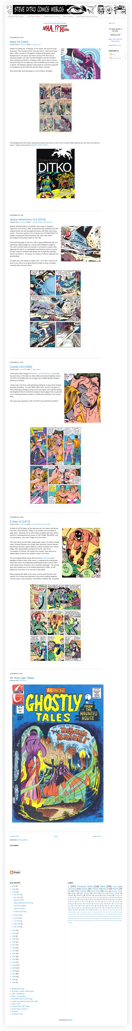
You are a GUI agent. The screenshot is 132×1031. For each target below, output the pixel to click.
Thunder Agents (99, 903)
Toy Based (99, 897)
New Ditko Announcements (87, 16)
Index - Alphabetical (18, 994)
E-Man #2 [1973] (20, 521)
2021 (14, 933)
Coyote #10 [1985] (21, 366)
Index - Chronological (19, 996)
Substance (106, 920)
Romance (80, 903)
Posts (112, 54)
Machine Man (116, 897)
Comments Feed (17, 1014)
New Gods (117, 916)
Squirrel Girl (93, 920)
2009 (14, 968)
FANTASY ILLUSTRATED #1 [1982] (44, 373)
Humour (70, 895)
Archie (79, 901)
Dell (98, 906)
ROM (101, 899)
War (93, 910)
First (39, 44)
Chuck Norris (102, 912)
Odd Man (78, 918)
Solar (118, 908)
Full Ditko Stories (33, 16)
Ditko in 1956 (16, 1004)
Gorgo (97, 914)
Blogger (69, 1020)
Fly (119, 906)
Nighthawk (71, 918)
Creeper (83, 906)
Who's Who (115, 899)
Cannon (76, 906)
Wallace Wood (85, 910)
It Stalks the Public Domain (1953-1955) (25, 1001)
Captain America (80, 912)
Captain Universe (91, 912)
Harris (70, 908)
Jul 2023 (17, 918)
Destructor (70, 914)
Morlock (110, 916)
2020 (14, 936)
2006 (14, 977)
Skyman (79, 920)
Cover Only (95, 891)
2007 (14, 974)
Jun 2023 (17, 921)
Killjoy (48, 524)
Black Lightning (116, 910)
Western (108, 903)
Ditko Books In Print (51, 16)
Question (111, 918)
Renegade (71, 903)
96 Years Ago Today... (23, 677)
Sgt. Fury (72, 920)
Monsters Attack (92, 899)
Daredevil (91, 906)
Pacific (84, 918)
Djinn (34, 369)
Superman (114, 920)
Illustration (113, 914)
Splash (73, 893)
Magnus (95, 916)
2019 (14, 939)
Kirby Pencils (108, 901)
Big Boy (107, 910)
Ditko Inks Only (96, 901)
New (102, 886)
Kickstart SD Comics (16, 16)
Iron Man (82, 908)
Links (115, 887)
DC (69, 891)
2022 (14, 930)
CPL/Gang (71, 912)
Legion (78, 897)
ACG (69, 906)
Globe (95, 893)
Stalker (70, 910)
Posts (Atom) (23, 840)
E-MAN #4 (46, 558)
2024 (14, 889)
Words (97, 895)
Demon (118, 912)
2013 (14, 956)
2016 (14, 948)
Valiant (107, 899)
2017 (14, 945)
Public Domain (80, 891)
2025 (14, 886)
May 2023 (17, 924)
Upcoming (72, 889)
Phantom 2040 (92, 918)
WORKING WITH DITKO (39, 145)
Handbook (71, 897)
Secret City (119, 918)
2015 (14, 951)
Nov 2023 (17, 897)
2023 (14, 892)
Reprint (40, 222)
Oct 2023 (17, 915)
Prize (106, 908)
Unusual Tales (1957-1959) (20, 1006)
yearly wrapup (107, 895)
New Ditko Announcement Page (22, 999)
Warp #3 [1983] (19, 41)
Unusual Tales (84, 886)
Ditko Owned (42, 524)
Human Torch (105, 914)
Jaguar (75, 916)
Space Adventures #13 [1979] (28, 219)
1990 (14, 982)
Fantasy (35, 44)
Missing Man (98, 908)
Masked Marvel (72, 899)
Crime (86, 901)
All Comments (115, 58)
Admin (106, 891)
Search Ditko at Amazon (20, 1009)
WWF (76, 910)
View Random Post (115, 45)
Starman (89, 895)
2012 (14, 959)
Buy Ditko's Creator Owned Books (23, 991)
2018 (14, 942)
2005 (14, 980)
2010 (14, 965)
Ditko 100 (112, 23)
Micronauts (103, 916)
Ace (73, 901)
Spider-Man (86, 897)
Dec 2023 (17, 894)
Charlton (35, 222)
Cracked (117, 895)
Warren (107, 897)
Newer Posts (14, 836)
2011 (14, 962)
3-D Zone (117, 903)
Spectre (85, 920)
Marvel (38, 369)
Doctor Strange (114, 893)
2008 (14, 971)
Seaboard (88, 903)
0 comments (22, 44)
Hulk (75, 908)
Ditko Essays (68, 16)
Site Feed (15, 1011)
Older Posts (97, 836)
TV (93, 897)
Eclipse (87, 914)
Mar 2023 (17, 927)
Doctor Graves (79, 914)
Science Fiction (48, 222)
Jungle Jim (82, 916)
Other (103, 893)
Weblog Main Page (18, 989)
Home (56, 836)
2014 (14, 953)
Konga (89, 916)
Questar (117, 901)
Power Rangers (103, 918)
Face (92, 914)
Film (109, 906)
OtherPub (79, 895)
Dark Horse (111, 912)
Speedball (82, 899)
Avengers (100, 910)
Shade (112, 908)
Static (99, 920)
